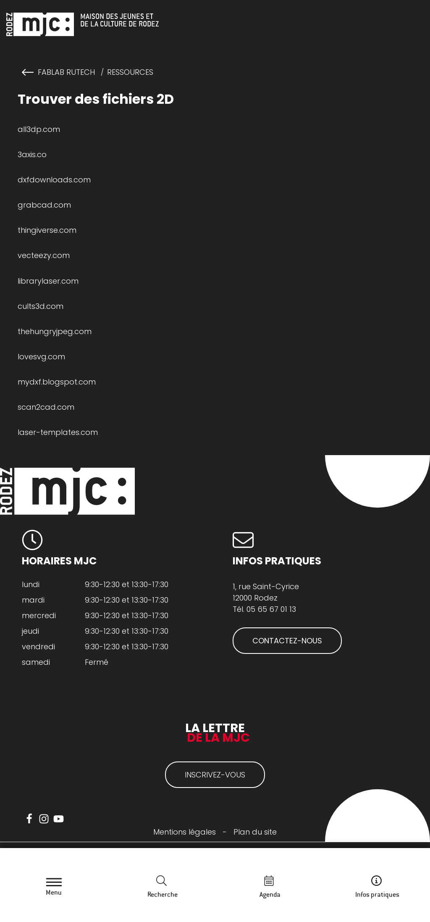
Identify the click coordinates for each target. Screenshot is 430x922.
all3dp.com (39, 129)
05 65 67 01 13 (271, 609)
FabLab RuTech (66, 72)
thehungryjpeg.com (55, 331)
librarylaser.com (48, 281)
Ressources (130, 72)
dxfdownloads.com (54, 179)
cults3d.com (40, 306)
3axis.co (32, 154)
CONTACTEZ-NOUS (287, 640)
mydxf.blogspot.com (57, 382)
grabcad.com (44, 205)
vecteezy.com (44, 255)
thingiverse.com (47, 230)
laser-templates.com (58, 432)
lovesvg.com (41, 356)
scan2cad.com (46, 407)
